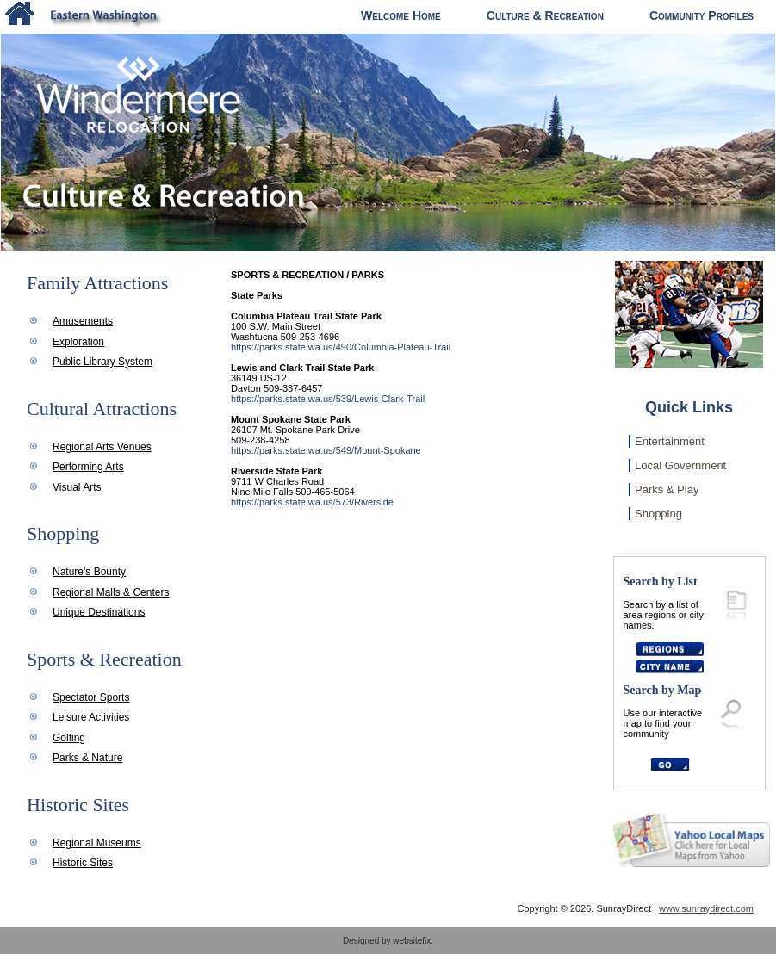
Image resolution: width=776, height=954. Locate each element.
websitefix (412, 940)
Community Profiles (701, 15)
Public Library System (102, 362)
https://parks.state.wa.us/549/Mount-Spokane (326, 450)
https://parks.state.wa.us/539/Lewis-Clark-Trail (328, 398)
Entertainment (670, 441)
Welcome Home (401, 15)
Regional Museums (97, 843)
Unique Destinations (99, 612)
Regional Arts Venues (102, 447)
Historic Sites (83, 863)
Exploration (78, 342)
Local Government (680, 465)
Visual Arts (77, 487)
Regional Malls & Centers (111, 592)
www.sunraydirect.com (706, 908)
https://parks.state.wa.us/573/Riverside (312, 502)
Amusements (83, 321)
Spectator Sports (91, 697)
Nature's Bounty (89, 572)
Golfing (69, 738)
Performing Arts (88, 467)
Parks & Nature (87, 758)
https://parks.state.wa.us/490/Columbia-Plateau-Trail (340, 347)
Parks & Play (666, 489)
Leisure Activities (91, 717)
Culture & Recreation (545, 15)
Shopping (658, 513)
